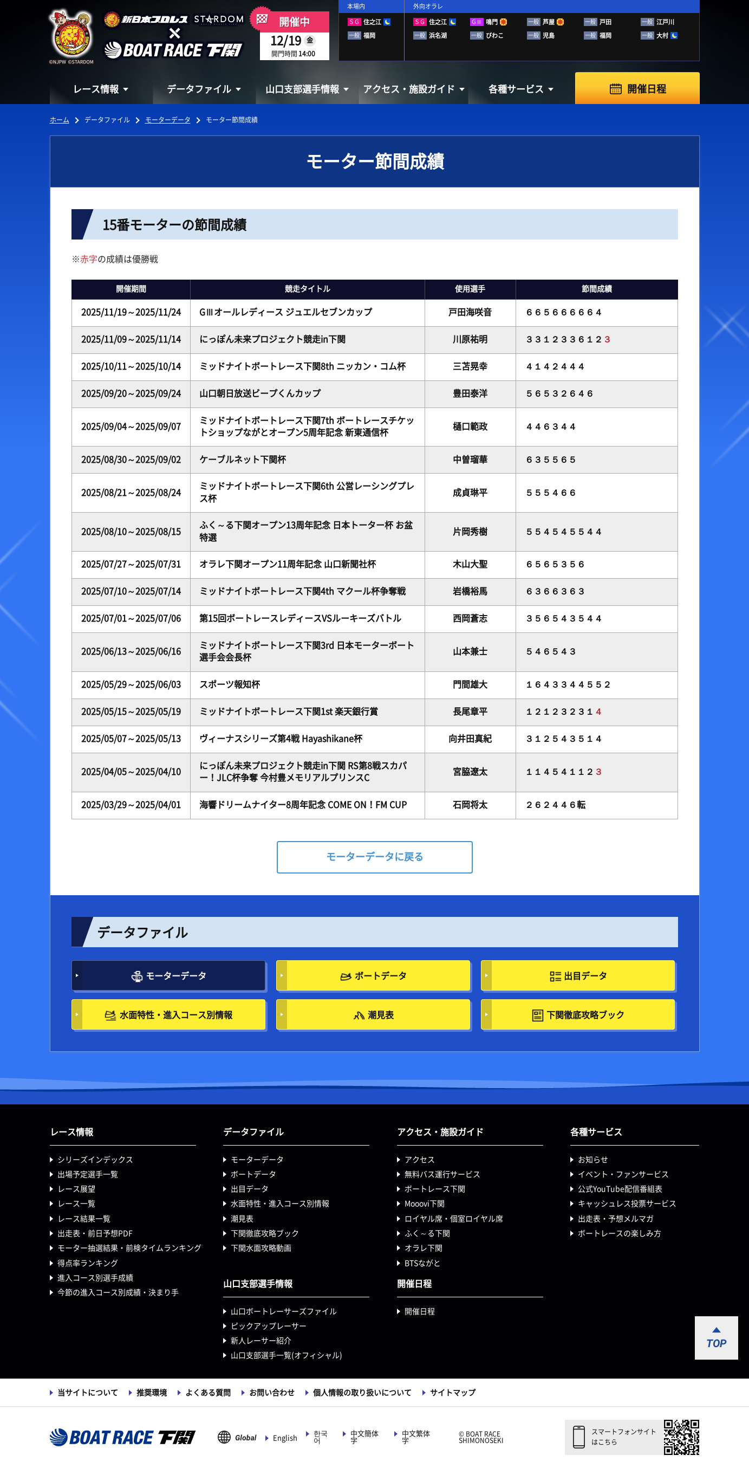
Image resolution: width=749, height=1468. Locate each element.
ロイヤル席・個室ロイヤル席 (454, 1219)
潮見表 (381, 1015)
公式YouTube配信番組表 (620, 1189)
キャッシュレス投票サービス (627, 1203)
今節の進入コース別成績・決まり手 (118, 1292)
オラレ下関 (423, 1248)
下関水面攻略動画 (261, 1248)
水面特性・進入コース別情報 (176, 1015)
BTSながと (423, 1263)
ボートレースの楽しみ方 (619, 1233)
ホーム (59, 120)
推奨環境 (151, 1392)
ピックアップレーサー (269, 1326)
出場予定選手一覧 (87, 1174)
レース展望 (76, 1189)
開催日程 (646, 89)
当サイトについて (87, 1392)
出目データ (585, 976)
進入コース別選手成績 (95, 1278)
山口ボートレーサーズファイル (284, 1311)
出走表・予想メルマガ (616, 1219)
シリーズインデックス (95, 1159)
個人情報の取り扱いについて (362, 1392)
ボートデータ (381, 976)
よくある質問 (208, 1392)
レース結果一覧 (83, 1219)
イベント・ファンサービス (623, 1174)
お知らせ (593, 1159)
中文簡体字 (364, 1437)
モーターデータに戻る (375, 857)
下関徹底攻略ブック (585, 1015)
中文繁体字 (416, 1437)
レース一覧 (76, 1203)
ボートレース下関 (435, 1189)
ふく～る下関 (427, 1233)
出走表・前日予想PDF (95, 1233)
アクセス (420, 1159)
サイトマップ (453, 1392)
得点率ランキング (87, 1263)
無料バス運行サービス (442, 1174)
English (285, 1437)
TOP (716, 1343)
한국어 (321, 1437)
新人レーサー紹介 (261, 1340)
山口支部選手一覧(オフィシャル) (286, 1355)
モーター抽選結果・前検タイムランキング (129, 1248)
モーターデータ (168, 120)
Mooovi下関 (425, 1203)
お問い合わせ (272, 1392)
